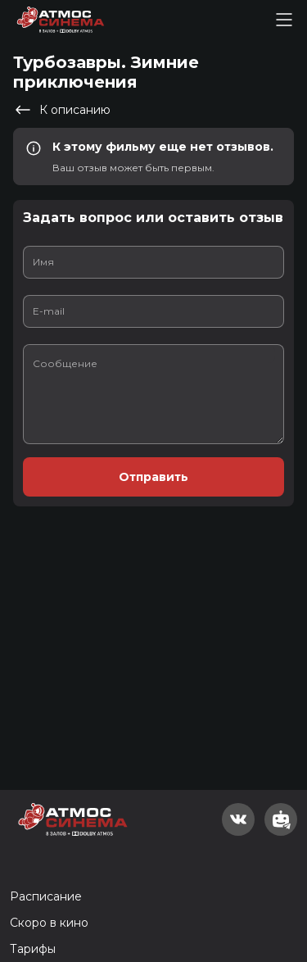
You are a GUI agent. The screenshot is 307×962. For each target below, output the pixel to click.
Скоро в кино (49, 922)
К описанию (62, 110)
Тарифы (33, 949)
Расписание (46, 896)
